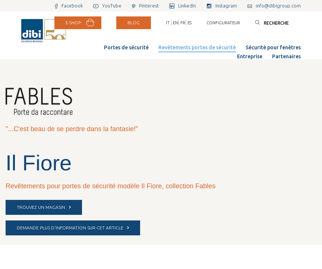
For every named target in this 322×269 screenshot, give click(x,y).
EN (175, 23)
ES (189, 23)
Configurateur (223, 23)
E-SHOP (73, 22)
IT (168, 23)
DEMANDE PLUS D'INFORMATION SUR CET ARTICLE (73, 227)
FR (182, 23)
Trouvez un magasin (44, 207)
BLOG (133, 22)
